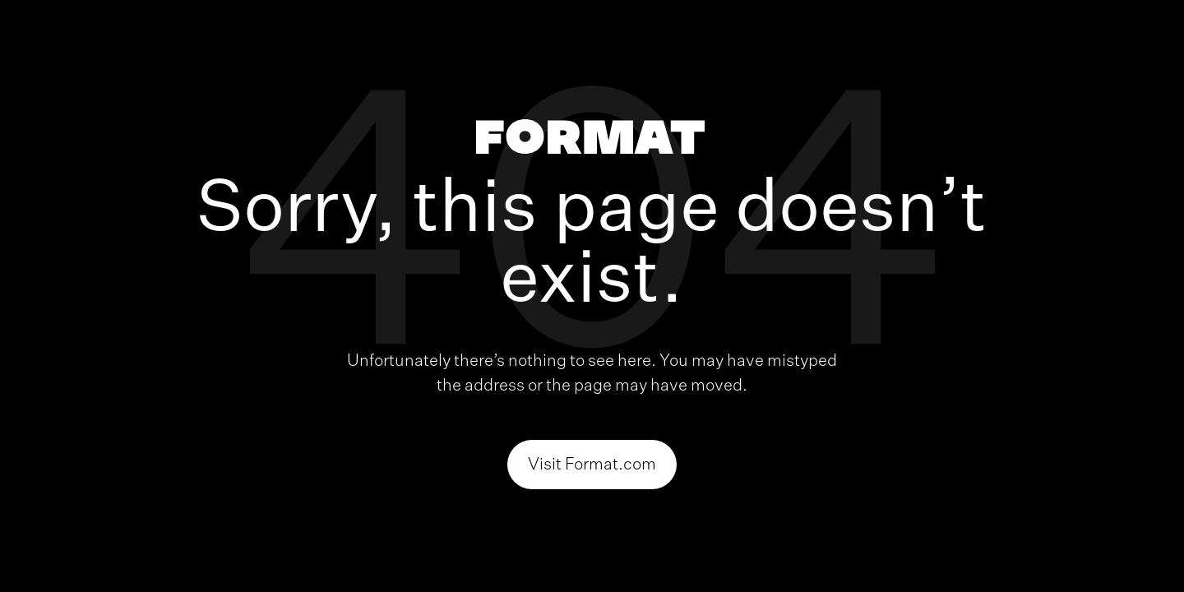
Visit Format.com (592, 464)
